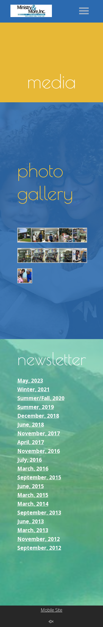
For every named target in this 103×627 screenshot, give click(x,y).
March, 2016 (32, 468)
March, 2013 (32, 530)
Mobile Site (51, 610)
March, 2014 (32, 503)
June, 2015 (30, 486)
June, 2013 (30, 521)
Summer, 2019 (35, 406)
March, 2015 (32, 494)
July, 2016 (29, 459)
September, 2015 (39, 477)
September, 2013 (39, 512)
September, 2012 (39, 547)
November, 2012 (38, 538)
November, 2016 (38, 450)
